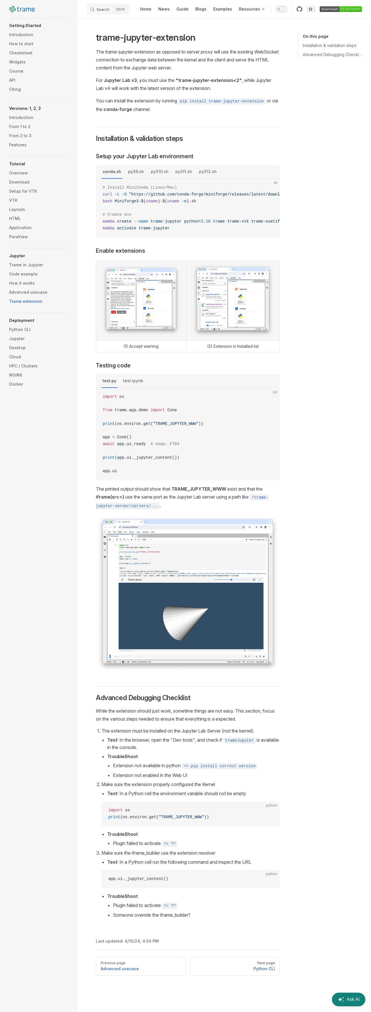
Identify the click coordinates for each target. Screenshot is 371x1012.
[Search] (108, 9)
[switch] (281, 9)
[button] (38, 25)
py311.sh (183, 171)
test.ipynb (133, 380)
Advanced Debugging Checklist (332, 54)
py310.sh (160, 171)
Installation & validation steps (329, 45)
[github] (299, 9)
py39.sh (136, 171)
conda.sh (112, 171)
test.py (109, 380)
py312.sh (208, 171)
